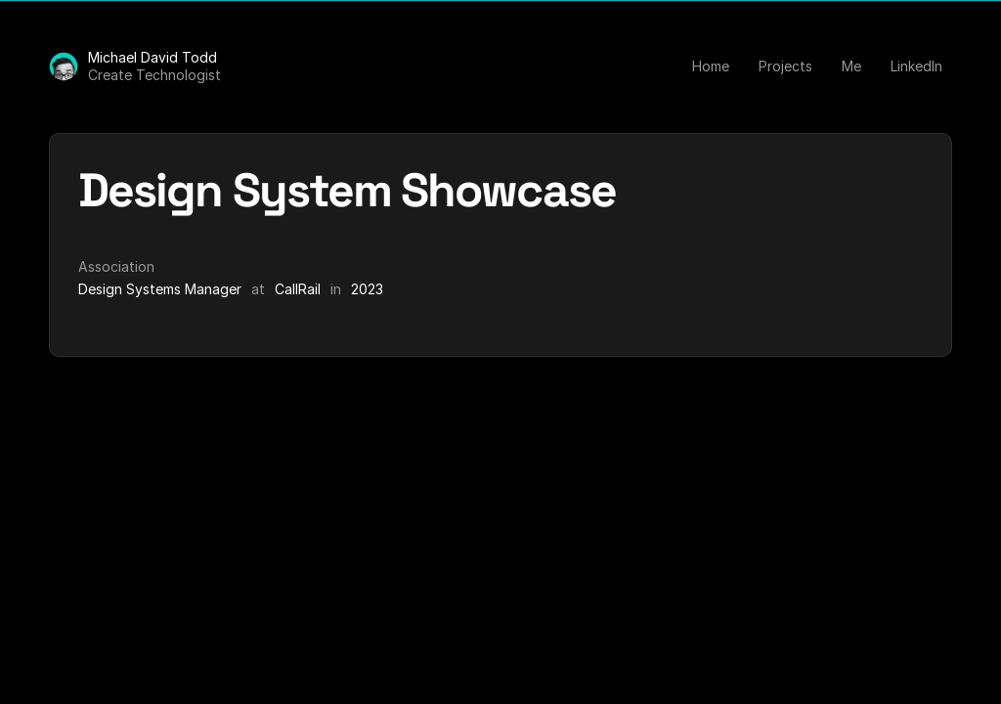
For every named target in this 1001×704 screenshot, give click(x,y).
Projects (785, 66)
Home (710, 66)
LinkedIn (916, 66)
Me (851, 66)
